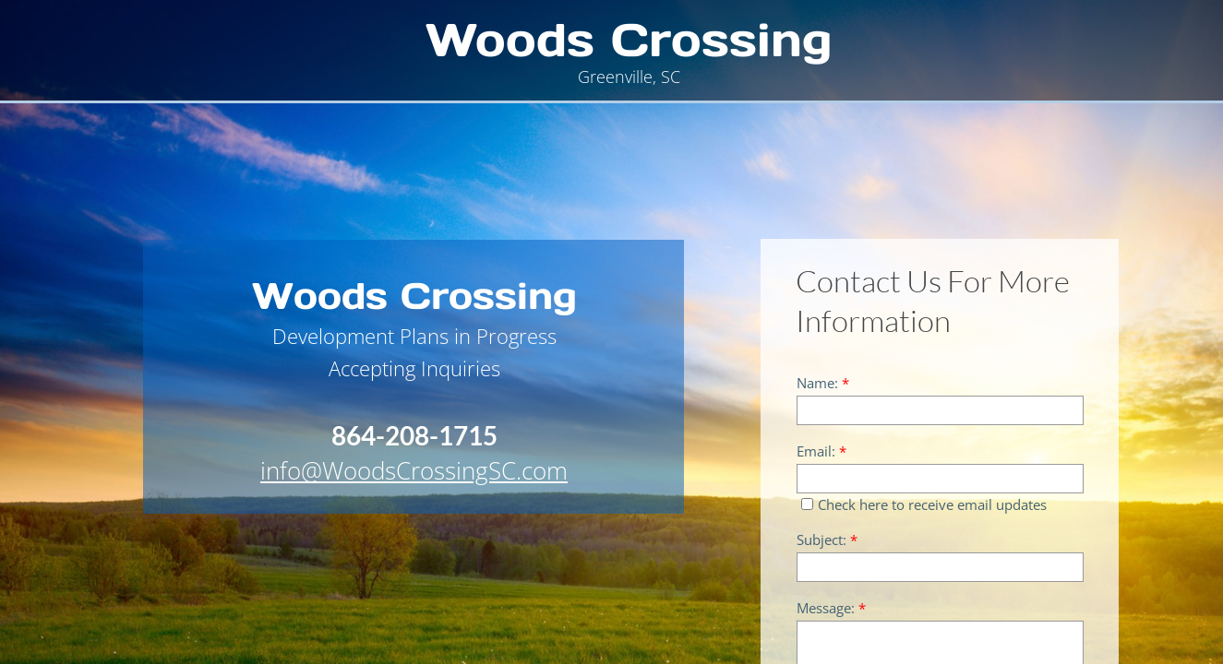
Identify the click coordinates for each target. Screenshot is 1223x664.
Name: (823, 383)
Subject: (827, 540)
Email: (821, 451)
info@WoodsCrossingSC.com (414, 470)
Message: (831, 608)
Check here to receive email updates (924, 504)
